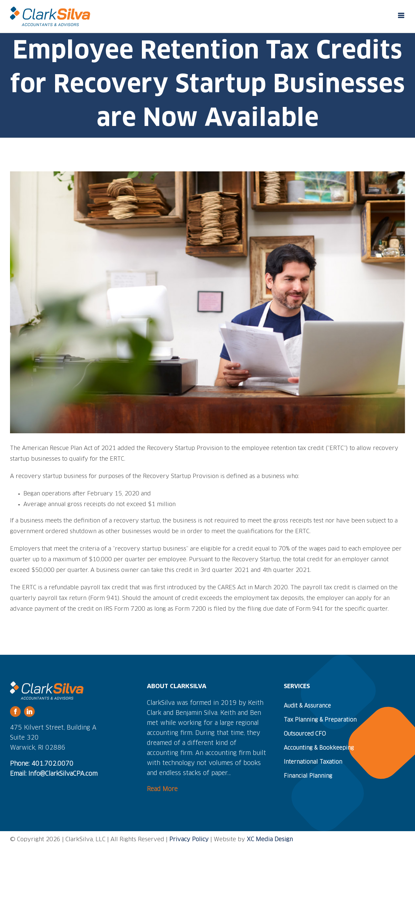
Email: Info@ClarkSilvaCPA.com (53, 774)
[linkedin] (29, 711)
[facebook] (15, 711)
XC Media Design (270, 840)
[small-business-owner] (207, 302)
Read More (162, 789)
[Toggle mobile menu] (401, 15)
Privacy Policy (189, 840)
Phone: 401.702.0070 (41, 764)
